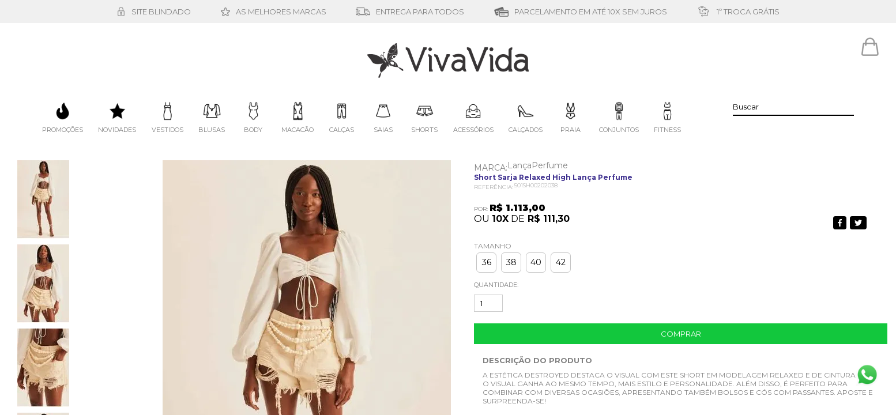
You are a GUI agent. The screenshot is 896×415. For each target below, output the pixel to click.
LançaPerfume (537, 165)
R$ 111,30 (549, 218)
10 (500, 218)
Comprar (681, 333)
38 (511, 262)
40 (535, 262)
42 (561, 262)
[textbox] (793, 106)
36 (486, 262)
